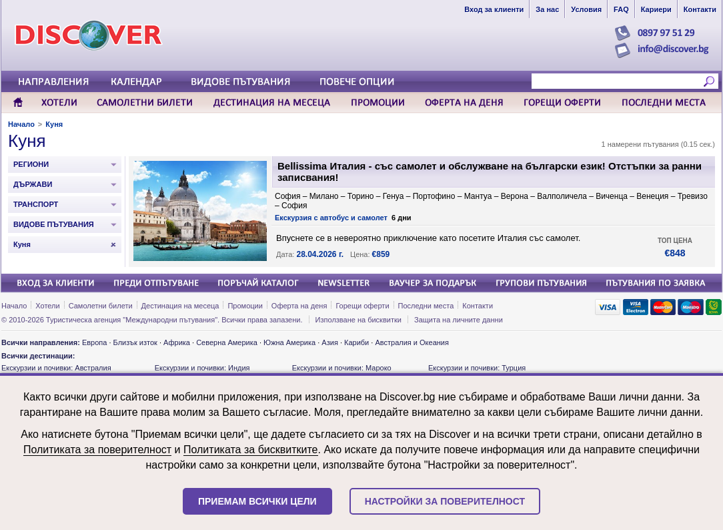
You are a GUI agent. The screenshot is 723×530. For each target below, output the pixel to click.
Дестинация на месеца (180, 306)
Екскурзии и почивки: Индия (202, 368)
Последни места (426, 306)
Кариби (356, 342)
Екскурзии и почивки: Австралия (56, 368)
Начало (21, 124)
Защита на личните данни (458, 320)
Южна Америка (289, 342)
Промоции (244, 306)
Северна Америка (226, 342)
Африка (176, 342)
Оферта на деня (299, 306)
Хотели (47, 306)
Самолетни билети (101, 306)
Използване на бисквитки (358, 320)
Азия (329, 342)
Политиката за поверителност (97, 449)
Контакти (477, 306)
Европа (94, 342)
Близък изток (135, 342)
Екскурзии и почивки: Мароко (342, 368)
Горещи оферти (362, 306)
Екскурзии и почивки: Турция (477, 368)
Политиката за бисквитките (250, 449)
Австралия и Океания (412, 342)
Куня (54, 124)
